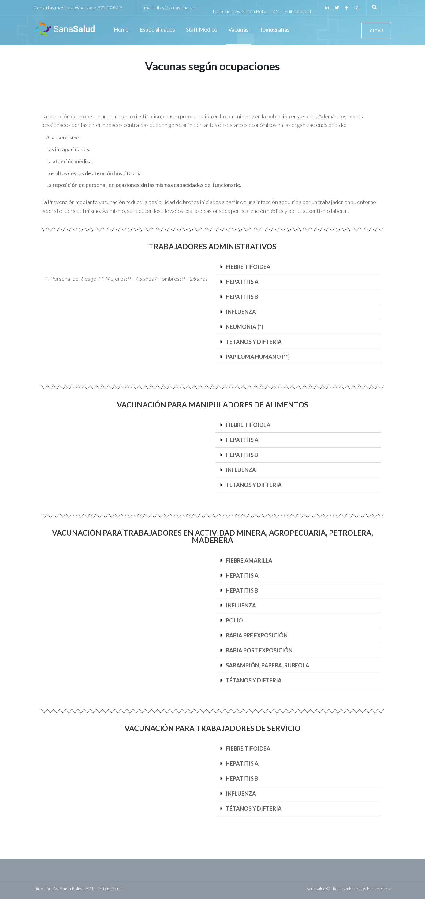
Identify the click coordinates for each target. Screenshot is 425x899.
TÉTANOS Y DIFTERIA (254, 341)
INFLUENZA (241, 311)
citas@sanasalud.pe (175, 7)
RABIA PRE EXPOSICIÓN (257, 635)
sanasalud (316, 888)
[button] (298, 266)
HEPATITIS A (242, 281)
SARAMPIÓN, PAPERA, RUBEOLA (267, 665)
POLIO (234, 620)
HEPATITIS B (242, 296)
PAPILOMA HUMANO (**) (258, 356)
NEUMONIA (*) (244, 326)
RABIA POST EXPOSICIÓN (259, 650)
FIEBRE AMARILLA (249, 560)
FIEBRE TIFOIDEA (248, 266)
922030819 (109, 7)
